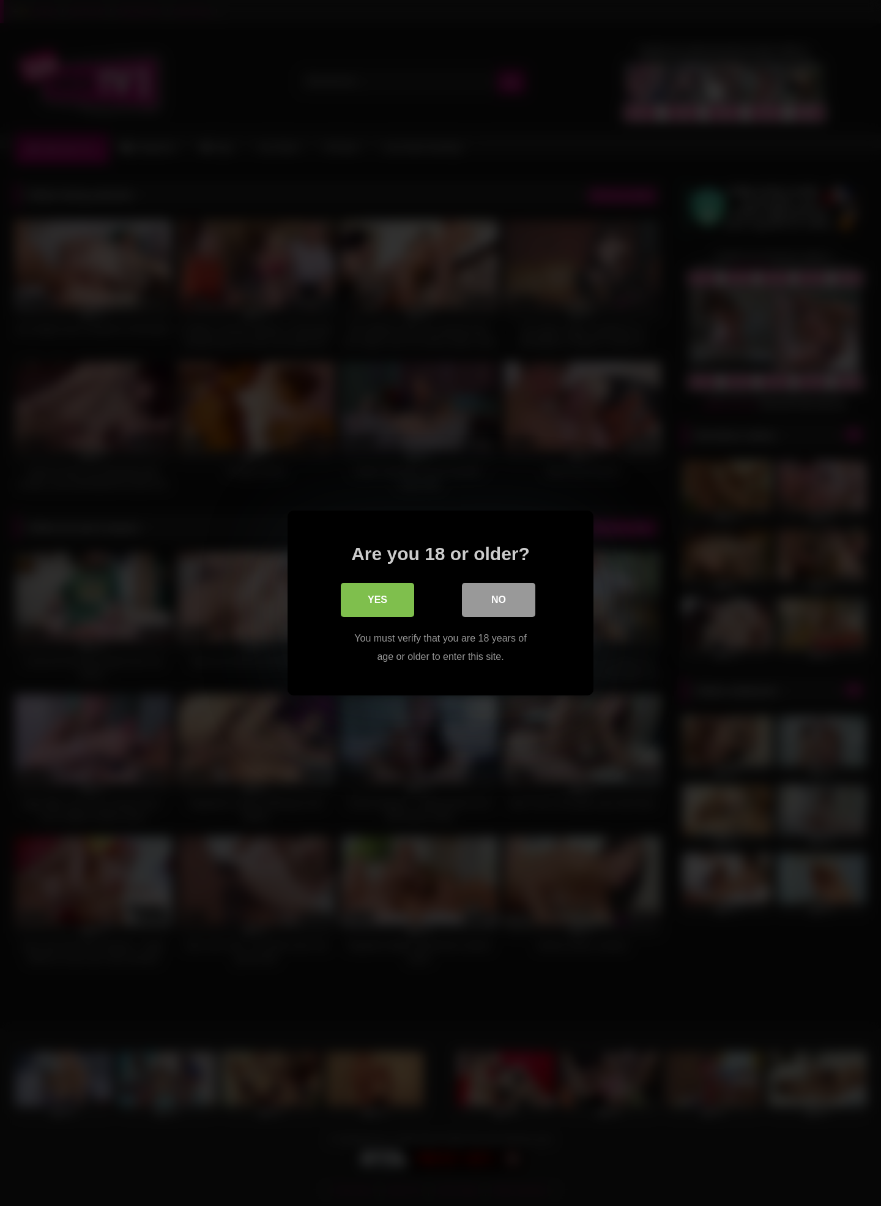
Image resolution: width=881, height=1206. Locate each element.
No (498, 599)
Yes (377, 599)
